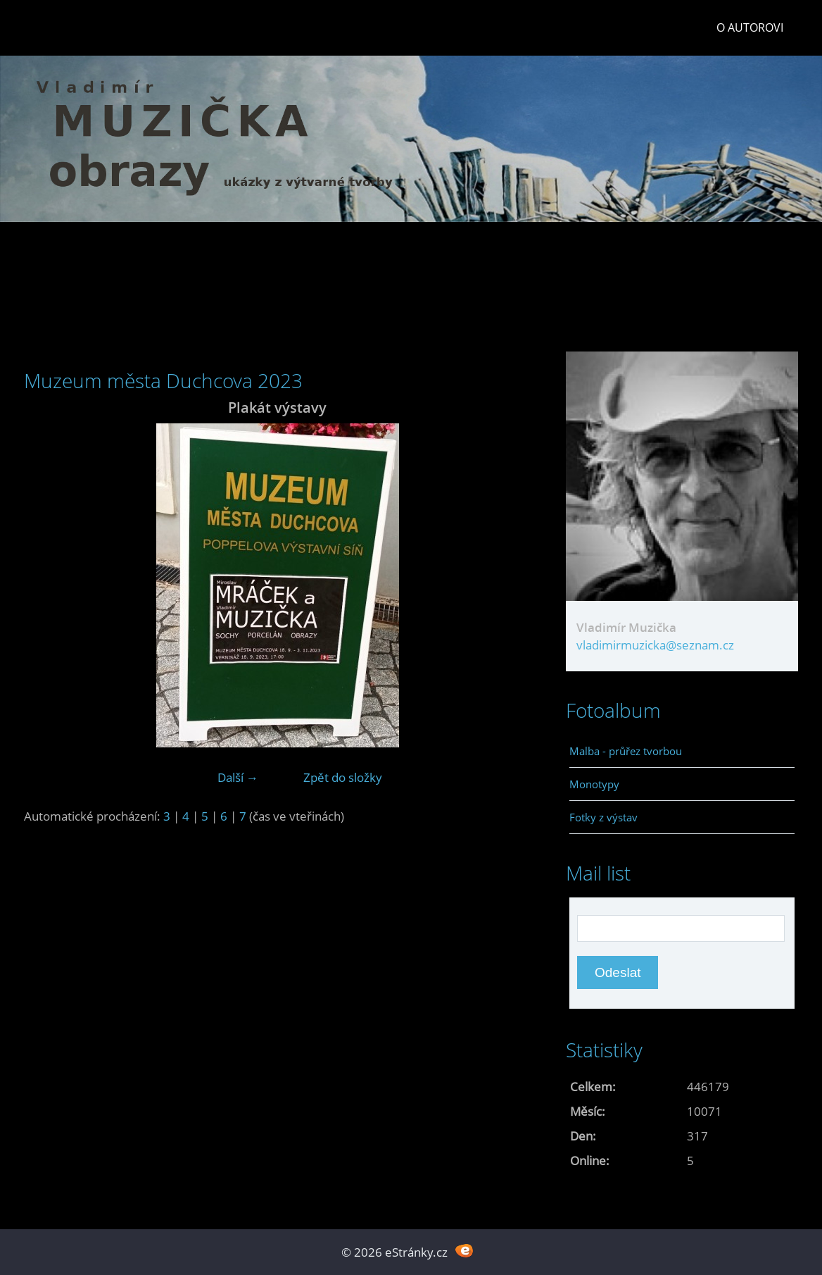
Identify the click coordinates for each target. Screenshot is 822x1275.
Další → (237, 777)
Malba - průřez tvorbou (625, 751)
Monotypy (594, 784)
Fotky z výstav (603, 817)
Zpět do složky (342, 777)
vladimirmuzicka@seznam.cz (655, 645)
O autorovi (749, 27)
